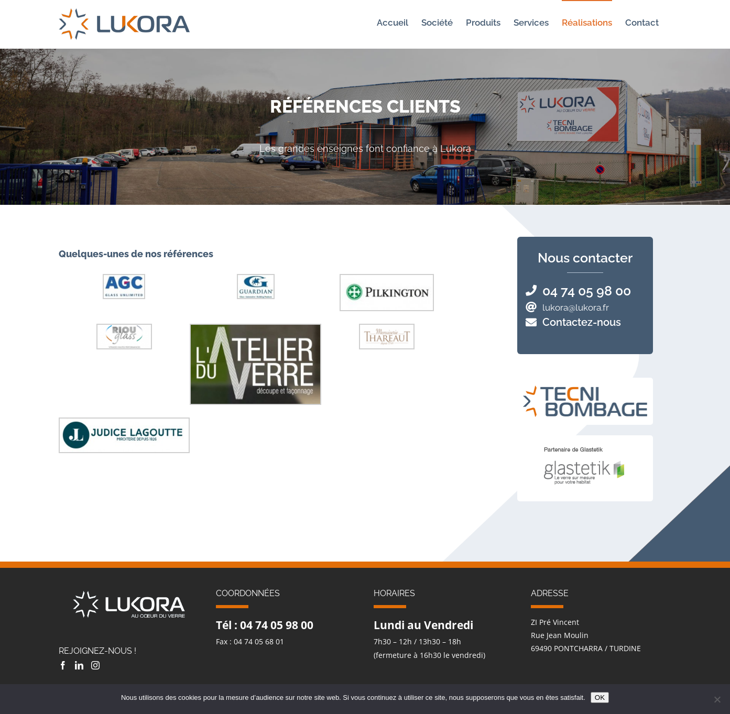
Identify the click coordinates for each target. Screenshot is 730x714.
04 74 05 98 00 (586, 291)
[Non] (717, 699)
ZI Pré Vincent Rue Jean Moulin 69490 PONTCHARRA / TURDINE (586, 635)
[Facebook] (63, 665)
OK (600, 697)
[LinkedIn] (79, 665)
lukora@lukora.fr (575, 307)
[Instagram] (95, 665)
